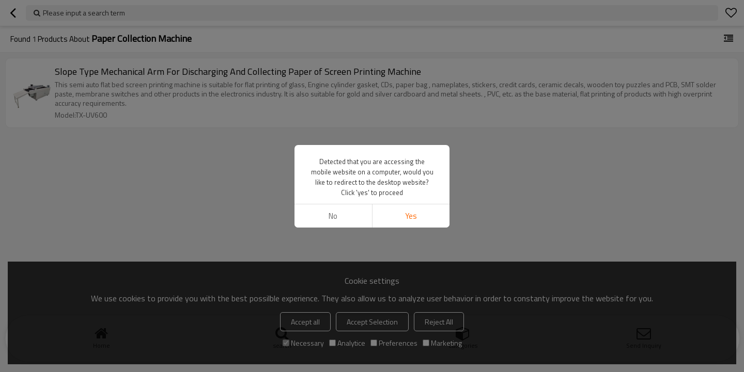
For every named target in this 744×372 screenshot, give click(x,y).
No (333, 216)
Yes (411, 216)
